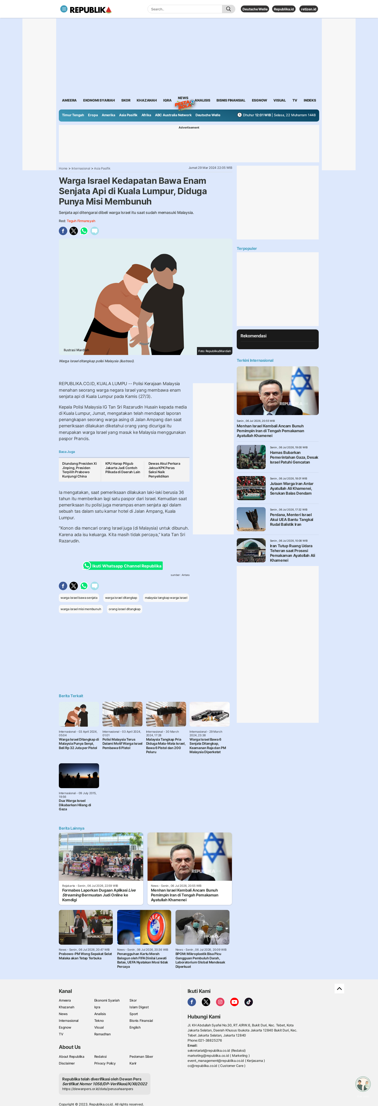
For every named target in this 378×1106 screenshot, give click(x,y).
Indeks (310, 100)
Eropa (93, 115)
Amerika (108, 115)
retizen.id (308, 9)
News (183, 99)
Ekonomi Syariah (99, 100)
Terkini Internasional (255, 360)
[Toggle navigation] (64, 9)
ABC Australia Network (173, 115)
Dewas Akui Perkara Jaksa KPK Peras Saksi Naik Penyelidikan (164, 469)
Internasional (81, 168)
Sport (133, 1014)
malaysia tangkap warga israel (166, 598)
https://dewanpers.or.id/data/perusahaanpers (97, 1089)
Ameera (65, 1000)
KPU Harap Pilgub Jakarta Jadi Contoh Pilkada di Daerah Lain (122, 467)
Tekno (99, 1020)
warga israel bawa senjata (79, 598)
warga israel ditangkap (121, 598)
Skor (132, 1000)
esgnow (259, 100)
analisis (202, 100)
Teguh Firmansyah (81, 221)
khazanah (147, 100)
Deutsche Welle (255, 9)
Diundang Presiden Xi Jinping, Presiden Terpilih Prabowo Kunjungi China (79, 469)
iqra (167, 100)
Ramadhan (102, 1034)
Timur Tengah (73, 115)
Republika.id (284, 9)
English (135, 1027)
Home (63, 168)
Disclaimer (67, 1063)
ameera (69, 100)
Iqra (97, 1007)
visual (279, 100)
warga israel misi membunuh (81, 609)
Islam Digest (138, 1007)
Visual (99, 1027)
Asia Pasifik (128, 115)
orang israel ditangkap (124, 609)
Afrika (146, 115)
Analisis (100, 1014)
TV (294, 100)
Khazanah (66, 1007)
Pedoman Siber (141, 1056)
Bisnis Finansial (230, 100)
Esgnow (65, 1027)
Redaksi (100, 1056)
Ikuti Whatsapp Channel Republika (123, 565)
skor (125, 100)
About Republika (71, 1056)
